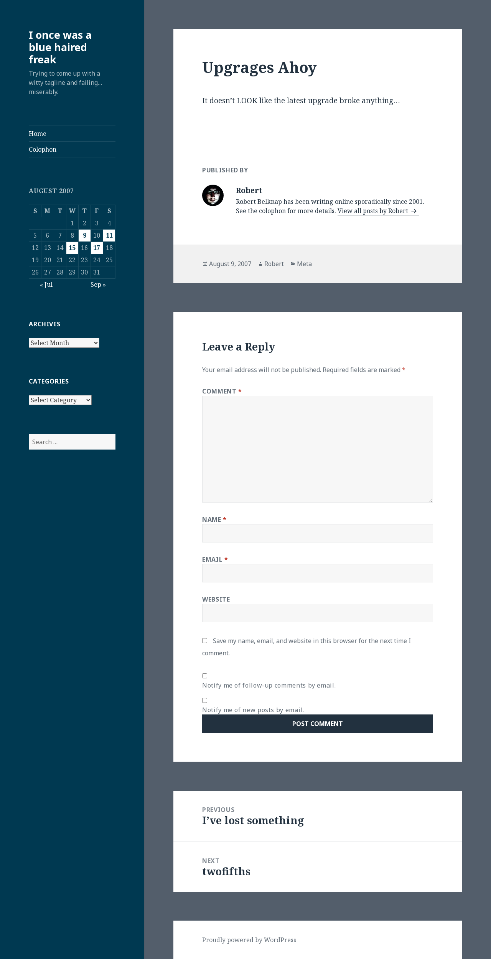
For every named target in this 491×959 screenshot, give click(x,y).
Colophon (42, 149)
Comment (222, 391)
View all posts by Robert (374, 211)
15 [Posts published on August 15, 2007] (72, 247)
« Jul (46, 284)
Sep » (98, 284)
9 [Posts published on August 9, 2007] (84, 235)
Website (216, 599)
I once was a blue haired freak (60, 47)
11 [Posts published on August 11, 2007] (109, 235)
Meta (304, 264)
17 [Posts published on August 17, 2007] (96, 247)
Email (215, 559)
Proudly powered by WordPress (249, 940)
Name (214, 519)
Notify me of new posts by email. (253, 710)
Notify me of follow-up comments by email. (269, 685)
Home (37, 133)
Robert (274, 264)
